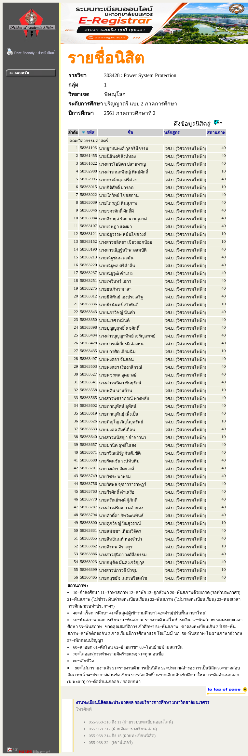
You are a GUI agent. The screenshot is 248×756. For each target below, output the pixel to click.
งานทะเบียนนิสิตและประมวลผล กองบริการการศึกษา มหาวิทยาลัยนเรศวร (143, 702)
